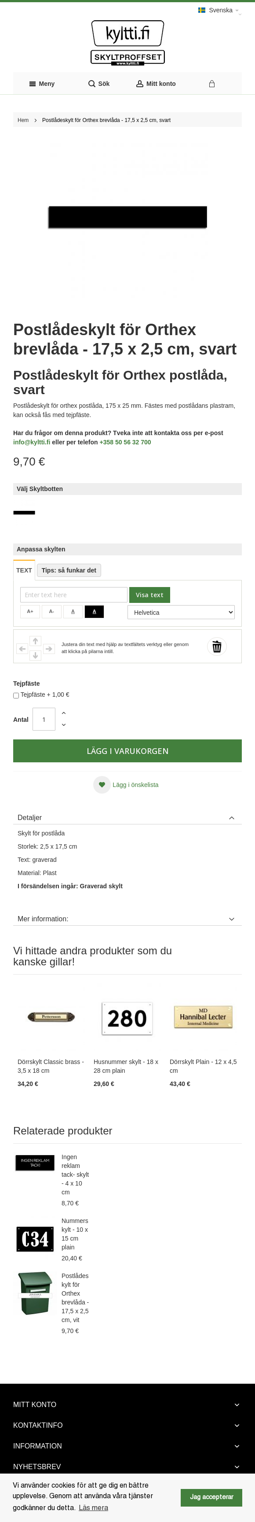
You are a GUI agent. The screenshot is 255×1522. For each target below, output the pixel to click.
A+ (30, 611)
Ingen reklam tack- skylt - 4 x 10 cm (75, 1174)
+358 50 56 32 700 (125, 442)
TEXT (24, 570)
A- (51, 611)
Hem (23, 120)
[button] (125, 785)
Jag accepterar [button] (211, 1497)
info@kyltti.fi (31, 442)
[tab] (127, 815)
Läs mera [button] (93, 1508)
